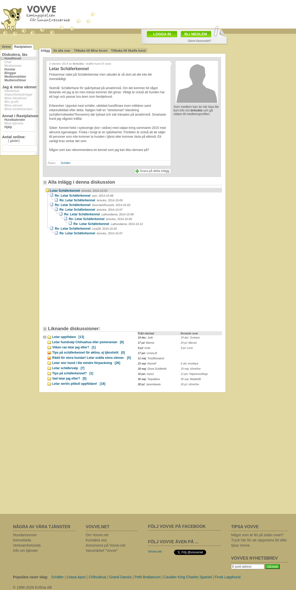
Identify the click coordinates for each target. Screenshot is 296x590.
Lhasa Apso (76, 577)
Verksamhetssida (27, 545)
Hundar (9, 69)
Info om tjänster (25, 550)
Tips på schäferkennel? (72, 373)
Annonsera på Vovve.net (105, 545)
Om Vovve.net (97, 535)
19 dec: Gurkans (190, 337)
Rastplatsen (23, 47)
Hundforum (12, 58)
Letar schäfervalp (68, 368)
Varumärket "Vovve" (102, 550)
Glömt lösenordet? (199, 40)
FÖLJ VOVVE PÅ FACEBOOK (177, 526)
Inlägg (45, 50)
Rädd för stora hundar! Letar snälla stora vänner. (91, 358)
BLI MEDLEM (195, 34)
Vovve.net (155, 551)
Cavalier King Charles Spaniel (187, 577)
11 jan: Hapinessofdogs (194, 374)
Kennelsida (22, 540)
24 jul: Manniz (189, 342)
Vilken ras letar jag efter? (74, 347)
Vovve (6, 47)
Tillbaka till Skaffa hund (128, 50)
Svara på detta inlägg (154, 171)
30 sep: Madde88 (191, 379)
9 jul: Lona (187, 348)
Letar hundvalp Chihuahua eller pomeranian (88, 342)
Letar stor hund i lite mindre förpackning (86, 363)
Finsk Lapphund (228, 577)
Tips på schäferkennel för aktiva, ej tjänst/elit (88, 352)
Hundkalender (14, 120)
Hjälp (8, 127)
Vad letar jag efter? (69, 378)
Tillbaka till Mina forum (90, 50)
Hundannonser (25, 535)
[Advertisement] (178, 13)
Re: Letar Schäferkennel (84, 195)
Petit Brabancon (147, 577)
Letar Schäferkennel (78, 191)
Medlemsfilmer (15, 80)
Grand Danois (120, 577)
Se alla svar (61, 50)
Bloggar (10, 73)
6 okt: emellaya (189, 363)
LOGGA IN (162, 34)
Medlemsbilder (15, 76)
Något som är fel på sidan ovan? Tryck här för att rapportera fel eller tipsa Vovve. (259, 540)
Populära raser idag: (30, 577)
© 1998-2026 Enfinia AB (32, 587)
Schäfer (66, 162)
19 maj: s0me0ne (191, 368)
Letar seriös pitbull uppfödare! (78, 384)
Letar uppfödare (68, 337)
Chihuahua (97, 577)
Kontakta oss (96, 540)
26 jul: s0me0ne (190, 384)
